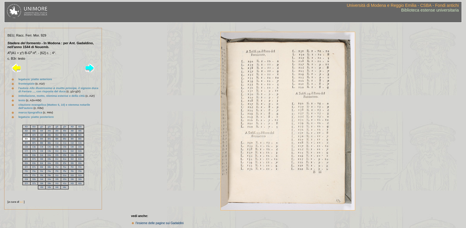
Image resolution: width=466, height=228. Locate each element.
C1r (57, 143)
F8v (49, 175)
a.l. (22, 201)
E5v (64, 163)
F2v (80, 167)
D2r (72, 151)
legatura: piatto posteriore (36, 116)
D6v (79, 155)
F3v (34, 171)
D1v (64, 151)
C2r (72, 143)
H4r (56, 187)
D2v (79, 151)
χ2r (57, 127)
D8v (49, 159)
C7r (26, 151)
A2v (79, 127)
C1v (64, 143)
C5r (57, 147)
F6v (80, 171)
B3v (34, 139)
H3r (41, 187)
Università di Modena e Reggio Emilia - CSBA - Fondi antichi (403, 5)
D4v (49, 155)
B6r (72, 139)
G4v (49, 179)
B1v (64, 135)
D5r (57, 155)
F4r (41, 171)
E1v (64, 159)
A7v (34, 135)
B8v (49, 143)
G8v (49, 183)
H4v (64, 187)
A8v (49, 135)
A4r (41, 131)
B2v (79, 135)
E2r (72, 159)
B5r (57, 139)
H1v (64, 183)
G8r (41, 183)
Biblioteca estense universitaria (430, 10)
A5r (57, 131)
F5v (64, 171)
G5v (65, 179)
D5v (64, 155)
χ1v (49, 127)
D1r (57, 151)
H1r (57, 183)
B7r (26, 143)
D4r (41, 155)
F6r (72, 171)
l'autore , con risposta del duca (58, 89)
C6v (79, 147)
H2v (79, 183)
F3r (26, 171)
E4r (41, 163)
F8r (41, 175)
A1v (34, 127)
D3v (34, 155)
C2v (79, 143)
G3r (26, 179)
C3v (34, 147)
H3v (49, 187)
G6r (72, 179)
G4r (41, 179)
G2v (80, 175)
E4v (49, 163)
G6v (80, 179)
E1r (57, 159)
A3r (26, 131)
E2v (79, 159)
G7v (34, 183)
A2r (72, 127)
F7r (26, 175)
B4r (41, 139)
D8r (41, 159)
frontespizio (26, 83)
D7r (26, 159)
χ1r (41, 127)
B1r (57, 135)
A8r (41, 135)
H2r (72, 183)
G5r (57, 179)
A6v (79, 131)
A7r (26, 135)
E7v (34, 167)
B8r (41, 143)
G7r (26, 183)
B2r (72, 135)
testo (21, 100)
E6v (79, 163)
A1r (26, 127)
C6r (72, 147)
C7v (34, 151)
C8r (41, 151)
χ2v (64, 127)
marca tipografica (30, 112)
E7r (26, 167)
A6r (72, 131)
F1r (57, 167)
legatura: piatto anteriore (35, 79)
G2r (72, 175)
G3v (34, 179)
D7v (34, 159)
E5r (57, 163)
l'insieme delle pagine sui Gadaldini (160, 223)
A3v (34, 131)
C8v (49, 151)
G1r (57, 175)
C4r (41, 147)
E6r (72, 163)
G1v (65, 175)
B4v (49, 139)
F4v (49, 171)
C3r (26, 147)
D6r (72, 155)
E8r (41, 167)
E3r (26, 163)
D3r (26, 155)
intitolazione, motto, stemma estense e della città (51, 95)
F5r (57, 171)
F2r (72, 167)
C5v (64, 147)
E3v (34, 163)
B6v (79, 139)
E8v (49, 167)
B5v (64, 139)
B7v (34, 143)
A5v (64, 131)
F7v (34, 175)
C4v (49, 147)
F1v (64, 167)
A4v (49, 131)
